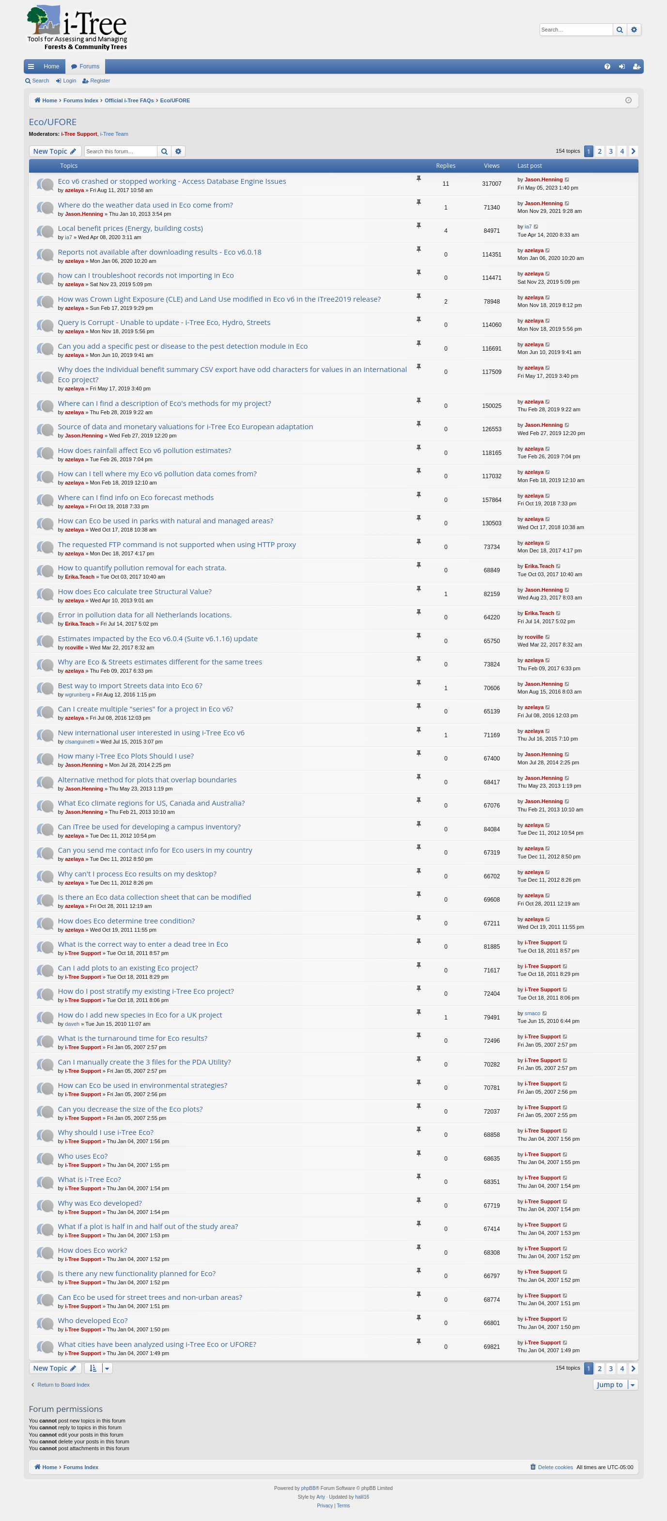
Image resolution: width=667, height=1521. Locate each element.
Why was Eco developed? (100, 1203)
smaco (532, 1013)
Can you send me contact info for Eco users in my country (155, 850)
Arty (320, 1497)
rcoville (74, 647)
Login (69, 80)
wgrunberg (77, 694)
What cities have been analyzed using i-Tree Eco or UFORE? (157, 1344)
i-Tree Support (79, 134)
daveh (72, 1024)
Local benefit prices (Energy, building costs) (130, 228)
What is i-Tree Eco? (89, 1179)
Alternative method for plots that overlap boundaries (147, 779)
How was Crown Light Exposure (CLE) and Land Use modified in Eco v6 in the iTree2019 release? (219, 299)
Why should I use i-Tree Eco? (106, 1132)
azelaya (74, 190)
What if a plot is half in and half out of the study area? (148, 1226)
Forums (90, 66)
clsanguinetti (79, 741)
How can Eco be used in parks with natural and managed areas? (165, 520)
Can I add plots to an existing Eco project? (128, 967)
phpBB (308, 1488)
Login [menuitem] (624, 68)
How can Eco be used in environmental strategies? (143, 1085)
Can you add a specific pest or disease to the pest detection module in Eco (183, 346)
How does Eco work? (92, 1250)
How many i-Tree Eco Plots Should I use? (126, 755)
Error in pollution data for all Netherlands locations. (145, 614)
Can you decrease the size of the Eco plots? (130, 1109)
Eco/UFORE (53, 121)
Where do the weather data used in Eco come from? (145, 205)
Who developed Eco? (93, 1320)
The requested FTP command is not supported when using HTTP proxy (177, 544)
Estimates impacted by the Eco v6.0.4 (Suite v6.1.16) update (158, 638)
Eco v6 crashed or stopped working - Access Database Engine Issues (172, 181)
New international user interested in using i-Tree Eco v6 (151, 732)
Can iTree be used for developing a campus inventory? (149, 826)
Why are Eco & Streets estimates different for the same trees (160, 661)
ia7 (68, 237)
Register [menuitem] (638, 68)
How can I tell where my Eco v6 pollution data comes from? (157, 473)
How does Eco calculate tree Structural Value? (135, 591)
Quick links (33, 68)
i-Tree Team (114, 134)
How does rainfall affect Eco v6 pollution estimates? (145, 450)
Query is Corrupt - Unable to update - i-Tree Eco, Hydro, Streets (164, 322)
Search (40, 80)
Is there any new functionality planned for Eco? (137, 1273)
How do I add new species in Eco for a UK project (140, 1014)
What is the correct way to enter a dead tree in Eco (143, 944)
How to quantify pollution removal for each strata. (142, 567)
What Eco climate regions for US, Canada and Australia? (151, 803)
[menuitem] (607, 66)
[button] (633, 151)
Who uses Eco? (83, 1156)
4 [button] (622, 151)
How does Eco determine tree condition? (126, 920)
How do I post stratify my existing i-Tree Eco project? (146, 991)
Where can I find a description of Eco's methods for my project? (164, 403)
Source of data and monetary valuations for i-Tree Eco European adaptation (185, 426)
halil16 (362, 1497)
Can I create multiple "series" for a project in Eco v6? (145, 708)
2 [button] (600, 151)
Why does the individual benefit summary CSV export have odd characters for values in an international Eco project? (232, 374)
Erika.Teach (79, 577)
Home (52, 66)
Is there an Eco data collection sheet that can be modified (154, 897)
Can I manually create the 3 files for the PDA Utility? (144, 1062)
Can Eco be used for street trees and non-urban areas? (150, 1297)
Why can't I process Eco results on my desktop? (137, 873)
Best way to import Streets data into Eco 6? (130, 685)
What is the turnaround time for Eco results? (133, 1038)
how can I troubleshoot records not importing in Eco (146, 275)
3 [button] (611, 151)
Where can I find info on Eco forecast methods (136, 497)
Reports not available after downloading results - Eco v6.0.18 (160, 252)
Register (100, 80)
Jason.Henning (544, 179)
